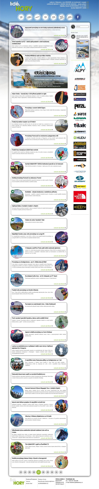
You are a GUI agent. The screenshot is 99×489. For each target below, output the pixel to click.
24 (25, 472)
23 (21, 472)
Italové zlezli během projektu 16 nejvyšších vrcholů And (28, 402)
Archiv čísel (29, 483)
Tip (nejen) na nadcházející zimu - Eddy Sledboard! (40, 304)
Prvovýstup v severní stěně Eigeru (35, 108)
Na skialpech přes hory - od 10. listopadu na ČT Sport (41, 276)
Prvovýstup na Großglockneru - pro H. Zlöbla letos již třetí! (29, 262)
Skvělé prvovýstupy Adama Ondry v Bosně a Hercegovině (29, 458)
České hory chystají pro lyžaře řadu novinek (25, 150)
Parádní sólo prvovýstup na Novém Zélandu (25, 290)
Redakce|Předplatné (31, 479)
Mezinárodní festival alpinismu (46, 481)
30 (52, 472)
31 (56, 472)
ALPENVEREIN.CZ (43, 483)
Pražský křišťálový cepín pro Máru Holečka (38, 55)
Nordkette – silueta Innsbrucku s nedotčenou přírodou (41, 192)
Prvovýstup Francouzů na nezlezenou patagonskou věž (41, 136)
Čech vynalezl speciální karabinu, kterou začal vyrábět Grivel (30, 318)
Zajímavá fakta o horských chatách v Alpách (25, 206)
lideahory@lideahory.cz (76, 482)
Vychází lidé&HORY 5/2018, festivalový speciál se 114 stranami (44, 164)
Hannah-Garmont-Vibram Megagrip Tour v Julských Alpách (42, 388)
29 (48, 472)
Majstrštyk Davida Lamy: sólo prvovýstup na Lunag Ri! (28, 234)
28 (43, 472)
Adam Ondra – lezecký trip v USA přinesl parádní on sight (29, 94)
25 (29, 472)
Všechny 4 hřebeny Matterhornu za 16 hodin (38, 416)
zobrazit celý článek (60, 35)
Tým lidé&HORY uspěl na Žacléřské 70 (37, 444)
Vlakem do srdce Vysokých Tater (34, 220)
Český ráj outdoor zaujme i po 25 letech (24, 122)
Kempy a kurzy (42, 479)
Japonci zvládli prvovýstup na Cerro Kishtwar (38, 332)
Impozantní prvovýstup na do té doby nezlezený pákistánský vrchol (45, 27)
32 (61, 472)
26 (34, 472)
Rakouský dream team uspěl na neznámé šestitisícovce (28, 374)
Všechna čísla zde (81, 58)
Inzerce (28, 481)
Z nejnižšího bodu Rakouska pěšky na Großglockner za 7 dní (43, 360)
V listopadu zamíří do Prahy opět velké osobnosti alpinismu (42, 248)
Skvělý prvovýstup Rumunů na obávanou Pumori (26, 178)
